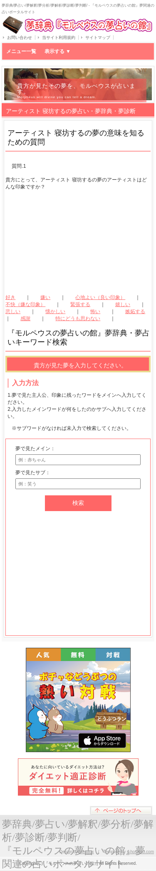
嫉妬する (135, 311)
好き (10, 297)
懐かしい (55, 311)
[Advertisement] (78, 242)
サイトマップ (97, 37)
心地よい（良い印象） (100, 297)
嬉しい (122, 304)
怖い (95, 311)
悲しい (12, 311)
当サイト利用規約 (58, 37)
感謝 (25, 318)
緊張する (80, 304)
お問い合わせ (19, 37)
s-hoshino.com (140, 851)
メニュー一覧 (38, 51)
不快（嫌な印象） (25, 304)
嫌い (45, 297)
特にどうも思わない (77, 318)
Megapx (86, 851)
